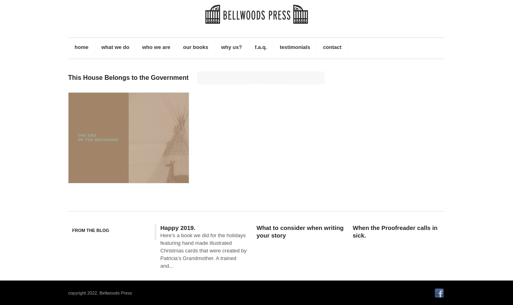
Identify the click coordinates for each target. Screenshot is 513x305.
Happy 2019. (178, 227)
